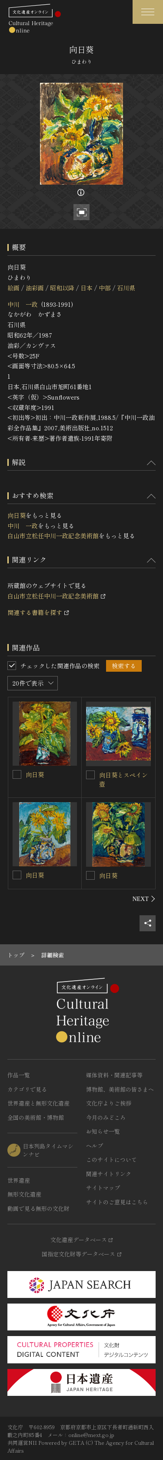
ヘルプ (94, 1145)
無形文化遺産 (24, 1194)
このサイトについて (111, 1159)
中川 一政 (22, 304)
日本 (86, 287)
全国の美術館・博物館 (35, 1117)
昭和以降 (62, 287)
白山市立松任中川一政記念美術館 (53, 535)
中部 (105, 287)
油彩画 (35, 287)
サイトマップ (103, 1188)
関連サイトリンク (108, 1174)
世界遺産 (18, 1180)
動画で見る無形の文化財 (38, 1208)
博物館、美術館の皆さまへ (120, 1089)
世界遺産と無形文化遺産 (38, 1103)
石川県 (126, 287)
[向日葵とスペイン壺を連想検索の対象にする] (90, 775)
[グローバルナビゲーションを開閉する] (148, 12)
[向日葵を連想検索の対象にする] (17, 774)
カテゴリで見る (27, 1089)
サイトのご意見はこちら (117, 1202)
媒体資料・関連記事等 (114, 1075)
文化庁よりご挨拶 (108, 1103)
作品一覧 (18, 1075)
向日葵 (16, 515)
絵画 (13, 287)
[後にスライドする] (144, 899)
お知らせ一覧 (103, 1131)
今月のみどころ (106, 1117)
